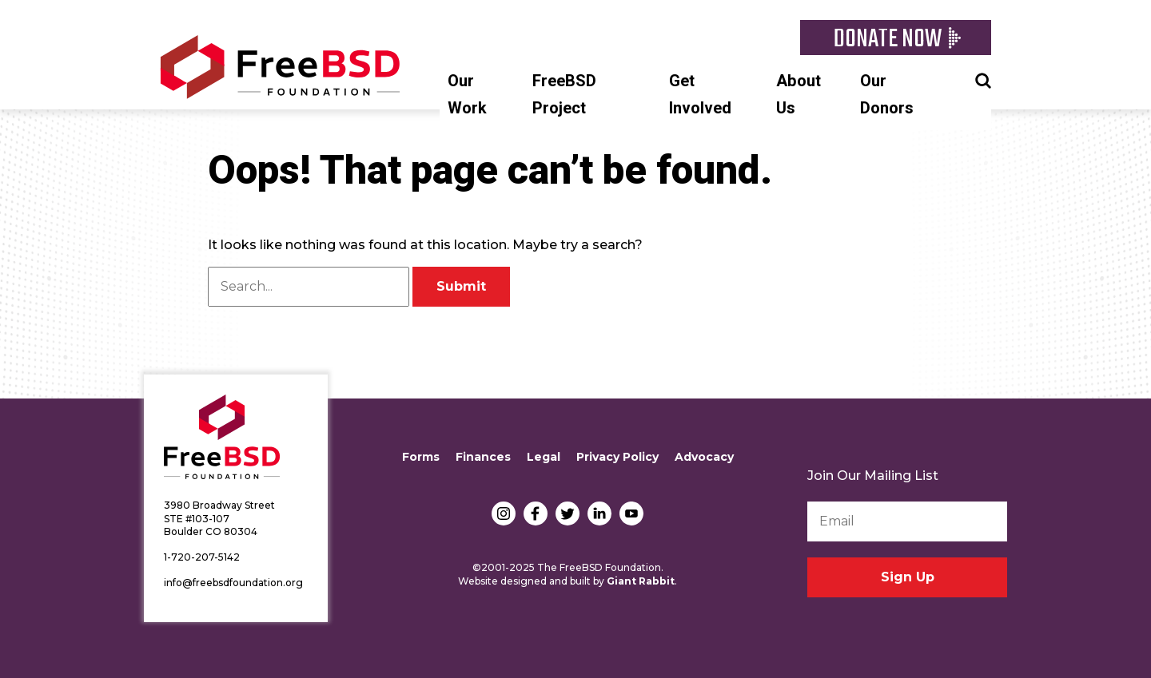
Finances (483, 457)
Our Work (467, 94)
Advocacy (704, 457)
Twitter (567, 513)
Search (983, 79)
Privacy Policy (617, 457)
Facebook (536, 513)
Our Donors (887, 94)
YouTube (631, 513)
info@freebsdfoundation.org (233, 583)
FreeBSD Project (564, 94)
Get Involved (700, 94)
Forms (421, 457)
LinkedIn (599, 513)
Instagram (504, 513)
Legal (543, 457)
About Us (798, 94)
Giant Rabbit (641, 581)
